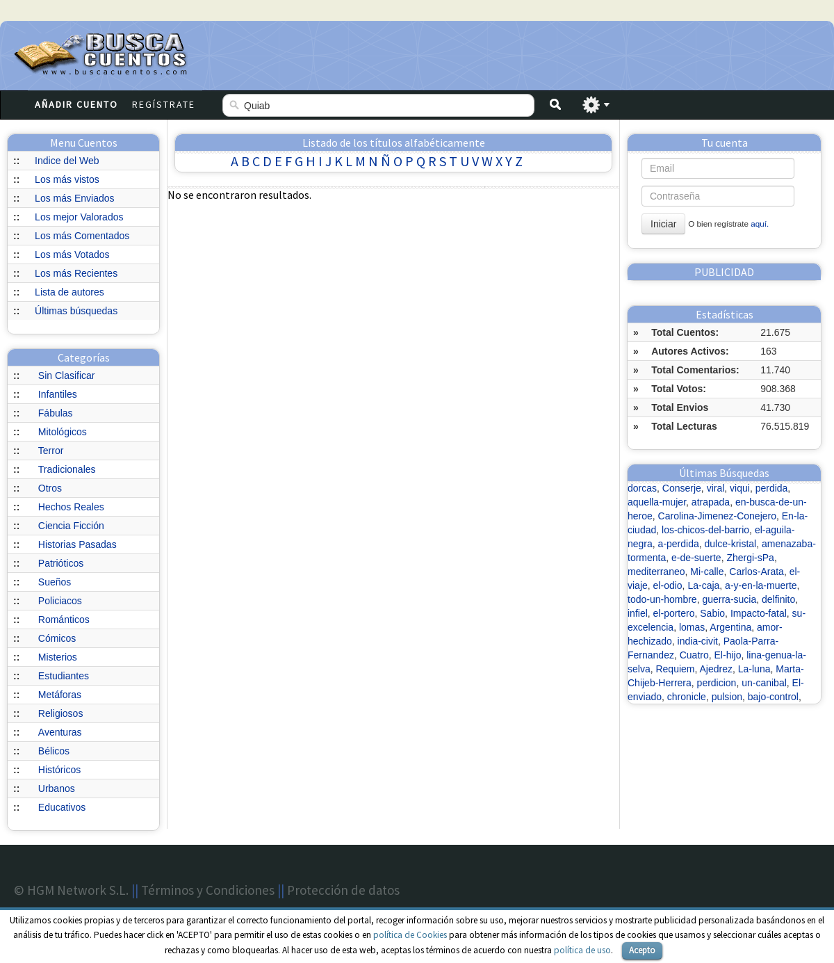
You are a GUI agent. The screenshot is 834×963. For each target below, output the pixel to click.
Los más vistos (67, 179)
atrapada (711, 502)
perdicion (717, 682)
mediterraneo (656, 571)
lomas (692, 627)
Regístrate (163, 104)
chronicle (686, 696)
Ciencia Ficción (71, 525)
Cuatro (694, 655)
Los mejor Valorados (79, 216)
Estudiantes (63, 675)
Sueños (54, 582)
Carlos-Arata (756, 571)
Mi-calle (706, 571)
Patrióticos (60, 563)
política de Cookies (410, 935)
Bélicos (54, 750)
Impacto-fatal (758, 613)
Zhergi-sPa (750, 557)
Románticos (64, 619)
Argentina (730, 627)
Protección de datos (343, 890)
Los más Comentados (82, 235)
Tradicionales (67, 469)
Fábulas (55, 413)
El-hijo (728, 655)
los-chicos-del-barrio (705, 529)
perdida (771, 488)
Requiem (674, 668)
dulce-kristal (731, 543)
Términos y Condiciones (208, 890)
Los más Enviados (74, 198)
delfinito (778, 599)
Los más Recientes (76, 273)
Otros (50, 488)
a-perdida (678, 543)
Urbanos (56, 788)
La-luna (754, 668)
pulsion (727, 696)
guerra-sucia (729, 599)
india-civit (698, 641)
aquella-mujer (657, 502)
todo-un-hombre (662, 599)
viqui (740, 488)
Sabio (712, 613)
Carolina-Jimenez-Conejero (717, 515)
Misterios (57, 657)
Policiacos (60, 600)
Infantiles (57, 394)
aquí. (760, 223)
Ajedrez (716, 668)
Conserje (681, 488)
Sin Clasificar (66, 375)
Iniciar (663, 223)
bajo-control (773, 696)
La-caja (703, 585)
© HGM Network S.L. (71, 890)
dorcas (642, 488)
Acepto (642, 950)
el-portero (674, 613)
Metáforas (59, 694)
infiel (638, 613)
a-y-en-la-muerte (760, 585)
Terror (51, 450)
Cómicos (57, 638)
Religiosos (60, 713)
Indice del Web (67, 160)
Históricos (59, 769)
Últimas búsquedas (76, 310)
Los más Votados (72, 254)
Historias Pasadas (77, 544)
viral (716, 488)
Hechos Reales (71, 506)
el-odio (667, 585)
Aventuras (60, 732)
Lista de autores (69, 292)
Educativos (61, 807)
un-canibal (764, 682)
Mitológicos (62, 431)
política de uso (582, 950)
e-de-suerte (696, 557)
